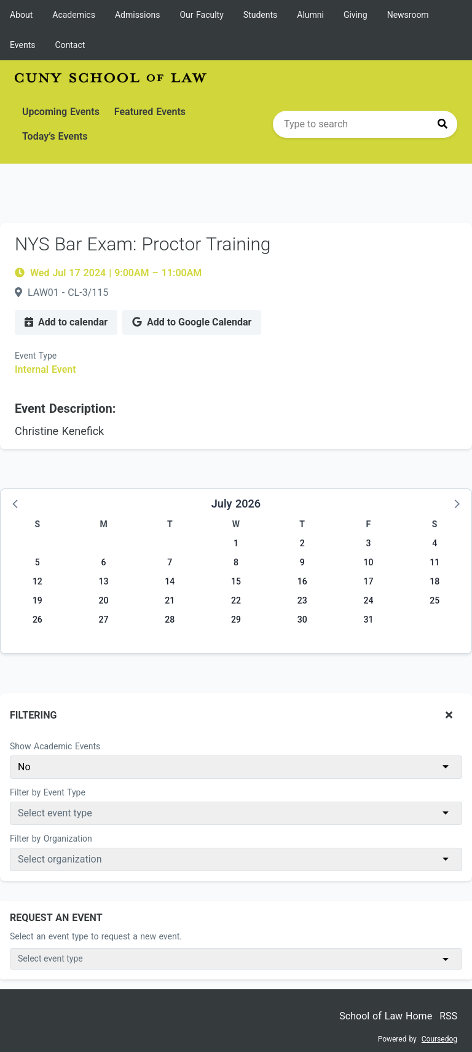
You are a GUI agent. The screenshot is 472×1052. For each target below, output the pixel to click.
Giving (356, 15)
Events (22, 45)
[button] (16, 503)
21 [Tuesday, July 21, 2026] (170, 600)
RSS (448, 1016)
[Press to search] (442, 124)
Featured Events (150, 112)
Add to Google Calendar (191, 322)
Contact (70, 45)
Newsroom (408, 15)
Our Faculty (201, 15)
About (21, 15)
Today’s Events (55, 136)
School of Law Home (385, 1016)
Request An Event (56, 917)
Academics (73, 15)
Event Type (36, 356)
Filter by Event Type (47, 792)
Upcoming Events (61, 112)
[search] (365, 124)
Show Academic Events (55, 746)
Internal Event (45, 369)
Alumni (310, 15)
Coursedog (439, 1039)
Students (260, 15)
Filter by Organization (51, 838)
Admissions (137, 15)
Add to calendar (66, 322)
